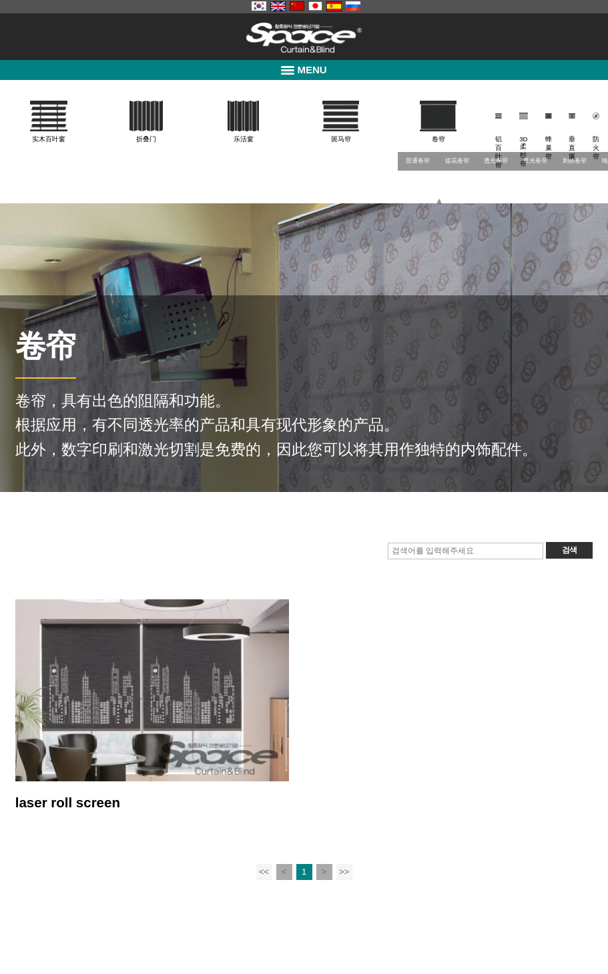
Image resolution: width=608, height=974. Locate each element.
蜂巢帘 (548, 147)
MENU (303, 69)
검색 (569, 550)
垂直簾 (572, 147)
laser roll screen (67, 802)
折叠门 (146, 139)
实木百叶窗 (48, 139)
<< (264, 872)
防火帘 (596, 147)
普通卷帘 (418, 160)
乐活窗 (244, 139)
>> (344, 872)
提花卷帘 (457, 160)
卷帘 (438, 139)
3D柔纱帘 (523, 151)
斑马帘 (341, 139)
